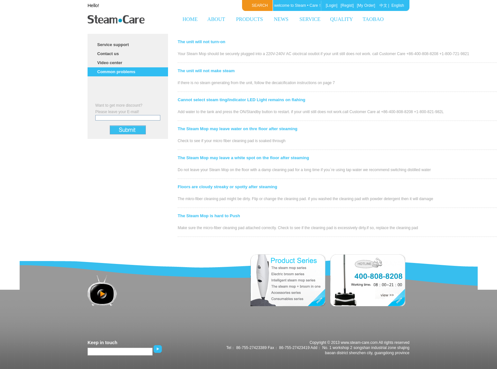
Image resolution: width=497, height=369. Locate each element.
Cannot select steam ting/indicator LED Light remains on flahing (241, 99)
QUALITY (341, 19)
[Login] (331, 5)
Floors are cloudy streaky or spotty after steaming (227, 186)
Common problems (116, 71)
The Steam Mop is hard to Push (209, 215)
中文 (383, 5)
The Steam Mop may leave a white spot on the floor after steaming (243, 157)
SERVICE (309, 19)
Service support (113, 44)
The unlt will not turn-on (201, 41)
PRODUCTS (249, 19)
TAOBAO (373, 19)
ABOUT (216, 19)
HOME (190, 19)
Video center (109, 62)
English (397, 5)
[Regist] (347, 5)
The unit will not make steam (206, 70)
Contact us (108, 53)
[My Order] (365, 5)
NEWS (281, 19)
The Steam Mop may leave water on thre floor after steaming (237, 128)
